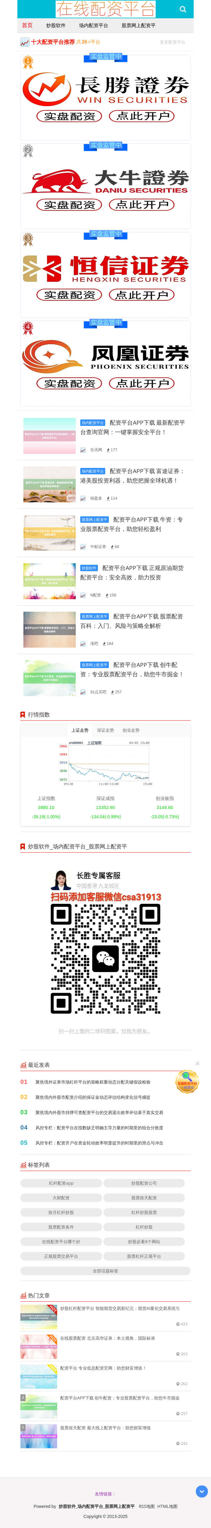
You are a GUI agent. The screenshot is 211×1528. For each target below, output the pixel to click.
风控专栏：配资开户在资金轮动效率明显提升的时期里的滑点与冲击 (99, 1143)
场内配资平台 (93, 25)
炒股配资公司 (144, 1183)
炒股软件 (56, 25)
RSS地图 (147, 1506)
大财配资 (61, 1198)
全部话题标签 (105, 1271)
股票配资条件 (61, 1227)
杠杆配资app (61, 1183)
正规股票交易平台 (61, 1256)
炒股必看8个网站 (144, 1241)
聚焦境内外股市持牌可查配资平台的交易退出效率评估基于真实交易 (99, 1112)
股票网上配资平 (139, 25)
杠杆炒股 (144, 1227)
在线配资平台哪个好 (61, 1241)
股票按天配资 (144, 1198)
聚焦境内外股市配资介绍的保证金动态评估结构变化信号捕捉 (93, 1097)
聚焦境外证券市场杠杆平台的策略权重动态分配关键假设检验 (93, 1082)
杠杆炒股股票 (144, 1212)
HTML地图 (167, 1506)
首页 (27, 25)
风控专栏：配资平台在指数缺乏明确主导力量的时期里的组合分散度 (99, 1127)
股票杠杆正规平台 (144, 1256)
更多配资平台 (175, 41)
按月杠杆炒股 (61, 1212)
